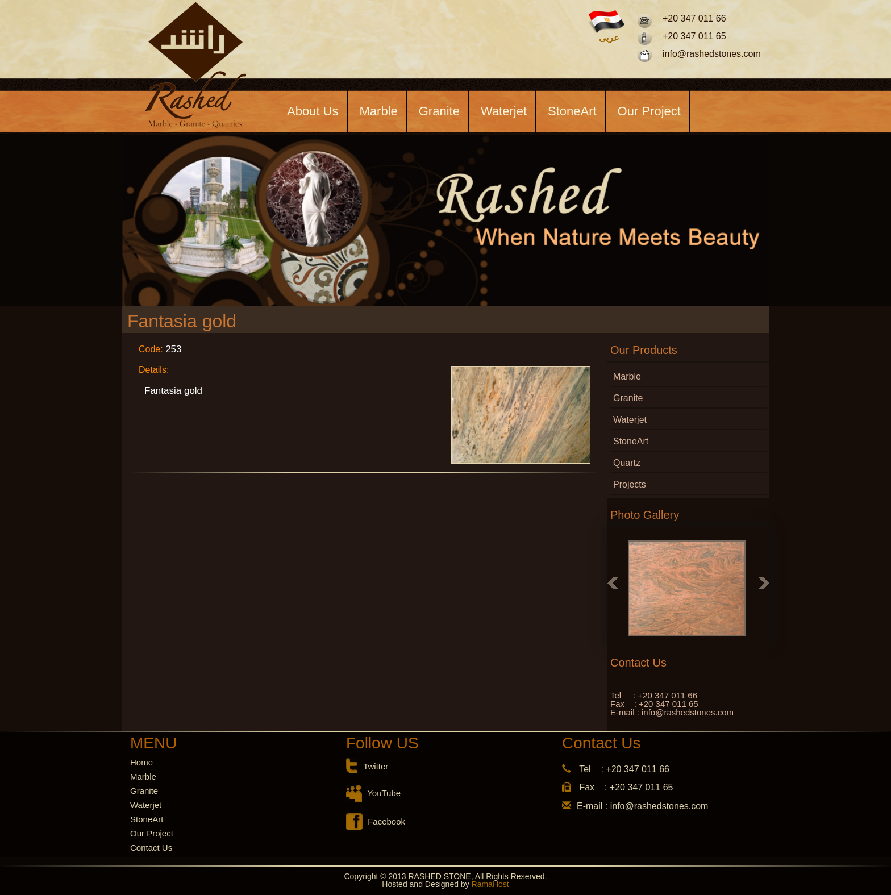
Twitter (375, 766)
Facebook (386, 821)
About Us (313, 111)
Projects (629, 484)
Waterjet (504, 111)
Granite (439, 111)
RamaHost (489, 884)
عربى (609, 38)
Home (141, 762)
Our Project (649, 111)
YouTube (384, 793)
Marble (379, 111)
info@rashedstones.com (712, 54)
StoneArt (572, 111)
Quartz (626, 463)
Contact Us (151, 847)
